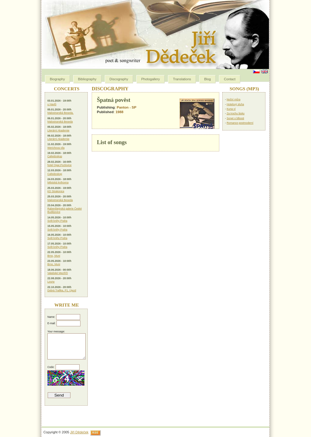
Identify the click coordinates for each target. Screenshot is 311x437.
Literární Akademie (58, 130)
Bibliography (87, 79)
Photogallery (150, 79)
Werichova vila (55, 147)
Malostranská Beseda (60, 121)
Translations (182, 79)
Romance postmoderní (240, 122)
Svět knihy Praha (57, 220)
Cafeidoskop (54, 156)
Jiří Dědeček (79, 432)
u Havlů (51, 104)
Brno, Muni (53, 255)
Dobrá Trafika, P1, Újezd (61, 290)
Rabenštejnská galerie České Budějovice (64, 210)
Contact (229, 79)
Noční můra (233, 99)
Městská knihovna (58, 182)
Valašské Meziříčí (57, 273)
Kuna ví (231, 108)
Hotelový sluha (235, 104)
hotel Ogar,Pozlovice (59, 165)
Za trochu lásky (235, 113)
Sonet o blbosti (235, 118)
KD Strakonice (55, 191)
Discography (119, 79)
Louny (51, 281)
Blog (207, 79)
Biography (57, 79)
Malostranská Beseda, (60, 112)
